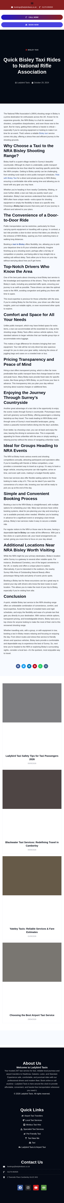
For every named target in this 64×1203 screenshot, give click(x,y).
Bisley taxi (43, 133)
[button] (32, 3)
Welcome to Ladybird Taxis (32, 1067)
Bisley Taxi (33, 50)
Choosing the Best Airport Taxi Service (32, 1015)
